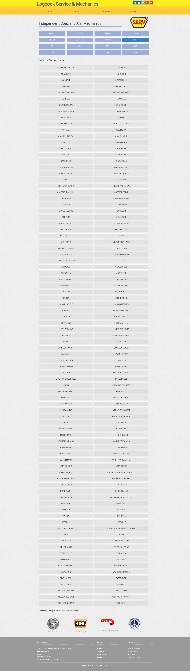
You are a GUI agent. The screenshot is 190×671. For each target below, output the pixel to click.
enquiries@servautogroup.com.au (49, 659)
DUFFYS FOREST (66, 229)
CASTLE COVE (66, 148)
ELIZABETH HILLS (66, 248)
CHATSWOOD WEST (121, 167)
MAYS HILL (66, 397)
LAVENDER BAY (121, 354)
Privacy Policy (133, 651)
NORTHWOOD (66, 491)
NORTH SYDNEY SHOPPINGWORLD (121, 472)
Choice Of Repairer (53, 632)
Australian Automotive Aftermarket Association (134, 632)
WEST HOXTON (66, 578)
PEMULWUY (66, 503)
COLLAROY (121, 179)
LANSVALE (66, 354)
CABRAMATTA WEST (121, 123)
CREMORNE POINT (121, 198)
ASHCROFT (121, 74)
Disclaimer (131, 654)
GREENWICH (121, 279)
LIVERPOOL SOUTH (121, 372)
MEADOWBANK (65, 404)
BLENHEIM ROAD (66, 105)
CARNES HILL (66, 142)
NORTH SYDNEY (66, 472)
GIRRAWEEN (66, 267)
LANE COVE (121, 341)
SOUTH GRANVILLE (66, 540)
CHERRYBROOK (65, 173)
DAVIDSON (121, 211)
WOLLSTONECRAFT (66, 603)
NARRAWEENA (121, 447)
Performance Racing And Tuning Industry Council (107, 631)
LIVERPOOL (66, 372)
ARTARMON (66, 74)
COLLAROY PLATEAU (121, 186)
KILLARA (66, 335)
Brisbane (79, 33)
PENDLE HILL (121, 503)
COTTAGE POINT (121, 192)
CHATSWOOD (121, 161)
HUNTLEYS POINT (121, 329)
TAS (52, 52)
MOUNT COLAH (121, 435)
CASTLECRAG (121, 148)
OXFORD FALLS (121, 491)
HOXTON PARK (66, 323)
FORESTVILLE (66, 254)
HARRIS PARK (66, 291)
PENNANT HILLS (66, 509)
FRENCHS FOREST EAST (66, 260)
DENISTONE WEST (121, 223)
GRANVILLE (121, 273)
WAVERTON (66, 572)
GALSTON (121, 260)
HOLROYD (66, 310)
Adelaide (52, 33)
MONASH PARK (121, 428)
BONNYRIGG (121, 105)
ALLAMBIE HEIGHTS (65, 67)
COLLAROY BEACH (66, 186)
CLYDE (66, 179)
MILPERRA (121, 422)
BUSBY (121, 117)
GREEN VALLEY (65, 279)
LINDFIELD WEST (66, 366)
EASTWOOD (66, 242)
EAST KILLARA (121, 229)
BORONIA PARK (121, 111)
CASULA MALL (121, 155)
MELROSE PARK (121, 404)
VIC (79, 52)
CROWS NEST (121, 204)
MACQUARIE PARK (66, 391)
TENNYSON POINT (121, 547)
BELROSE (66, 86)
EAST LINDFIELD (66, 236)
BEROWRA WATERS (121, 92)
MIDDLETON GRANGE (121, 416)
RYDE (66, 534)
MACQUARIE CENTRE (121, 385)
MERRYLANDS (66, 410)
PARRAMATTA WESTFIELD (121, 497)
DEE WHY (66, 217)
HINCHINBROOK (121, 298)
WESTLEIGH (66, 584)
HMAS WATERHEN (121, 304)
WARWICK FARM (121, 565)
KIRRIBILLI (65, 341)
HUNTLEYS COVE (66, 329)
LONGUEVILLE (121, 379)
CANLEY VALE (121, 136)
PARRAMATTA (66, 497)
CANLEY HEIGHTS (65, 136)
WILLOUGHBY (121, 590)
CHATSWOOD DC (66, 167)
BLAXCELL (121, 99)
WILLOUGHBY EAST (66, 597)
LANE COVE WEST (121, 348)
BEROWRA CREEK (121, 86)
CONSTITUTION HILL (66, 192)
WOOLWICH (121, 603)
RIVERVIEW (121, 516)
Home (50, 11)
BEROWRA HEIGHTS (65, 92)
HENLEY (65, 298)
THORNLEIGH (121, 553)
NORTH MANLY (65, 460)
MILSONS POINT (66, 428)
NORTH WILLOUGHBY (121, 478)
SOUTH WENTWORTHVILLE (121, 540)
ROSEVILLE (121, 522)
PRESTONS (121, 509)
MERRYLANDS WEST (121, 410)
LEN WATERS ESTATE (66, 360)
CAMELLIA (65, 130)
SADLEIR (121, 534)
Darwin (135, 33)
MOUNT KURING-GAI (65, 441)
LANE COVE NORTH (66, 348)
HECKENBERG (121, 291)
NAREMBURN (65, 447)
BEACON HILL (121, 80)
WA (107, 52)
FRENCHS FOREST (121, 254)
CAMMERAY (121, 130)
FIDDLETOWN (121, 248)
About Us (79, 11)
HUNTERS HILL (121, 323)
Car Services (107, 11)
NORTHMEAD (121, 485)
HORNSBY (66, 316)
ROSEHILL (66, 522)
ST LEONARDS (66, 547)
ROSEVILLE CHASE (66, 528)
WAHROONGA (66, 559)
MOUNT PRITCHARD (121, 441)
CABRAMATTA (66, 123)
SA (52, 46)
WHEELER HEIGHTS (66, 590)
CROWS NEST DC (66, 211)
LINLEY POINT (121, 366)
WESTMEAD (121, 584)
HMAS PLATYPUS (66, 304)
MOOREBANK (65, 435)
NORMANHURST (66, 453)
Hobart (52, 40)
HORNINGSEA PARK (121, 310)
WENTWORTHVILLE (121, 572)
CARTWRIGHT (121, 142)
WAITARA (121, 559)
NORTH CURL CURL (121, 453)
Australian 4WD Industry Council (80, 632)
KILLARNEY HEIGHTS (121, 335)
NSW (136, 52)
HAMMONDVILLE (121, 285)
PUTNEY (65, 516)
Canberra (107, 33)
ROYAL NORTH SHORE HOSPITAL (121, 528)
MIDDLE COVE (66, 416)
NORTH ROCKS (66, 466)
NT (135, 46)
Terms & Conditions (135, 657)
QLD (80, 46)
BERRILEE (66, 99)
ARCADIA (121, 67)
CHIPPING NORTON (121, 173)
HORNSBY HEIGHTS (121, 316)
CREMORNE (66, 198)
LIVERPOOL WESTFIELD (66, 379)
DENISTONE (121, 217)
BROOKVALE (66, 117)
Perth (108, 40)
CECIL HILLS (66, 161)
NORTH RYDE (121, 466)
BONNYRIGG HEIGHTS (66, 111)
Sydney (135, 40)
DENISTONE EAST (65, 223)
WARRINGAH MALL (66, 565)
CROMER (66, 204)
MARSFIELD (121, 391)
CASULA (65, 155)
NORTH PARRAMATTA (121, 460)
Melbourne (80, 40)
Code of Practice (134, 649)
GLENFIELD (66, 273)
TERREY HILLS (66, 553)
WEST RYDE (121, 578)
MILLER (66, 422)
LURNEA (65, 385)
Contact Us (134, 11)
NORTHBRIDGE (66, 485)
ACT (107, 46)
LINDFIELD (121, 360)
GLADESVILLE (121, 267)
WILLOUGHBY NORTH (121, 597)
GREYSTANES (66, 285)
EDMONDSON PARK (121, 242)
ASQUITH (66, 80)
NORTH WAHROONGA (66, 478)
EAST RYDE (121, 236)
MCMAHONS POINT (121, 397)
